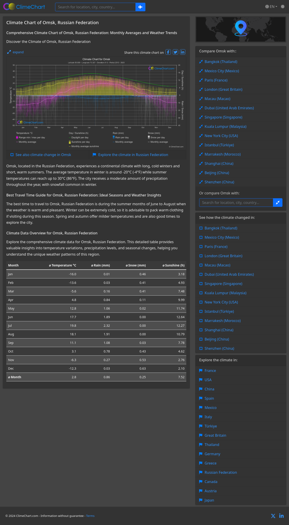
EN (270, 6)
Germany (212, 453)
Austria (211, 490)
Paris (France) (216, 80)
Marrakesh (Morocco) (222, 154)
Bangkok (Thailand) (221, 61)
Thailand (212, 444)
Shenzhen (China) (219, 182)
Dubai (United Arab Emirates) (229, 107)
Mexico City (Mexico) (222, 70)
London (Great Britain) (223, 89)
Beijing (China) (217, 172)
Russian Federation (221, 472)
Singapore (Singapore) (223, 117)
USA (208, 379)
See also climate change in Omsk (43, 154)
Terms (90, 516)
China (209, 389)
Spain (209, 398)
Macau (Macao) (217, 98)
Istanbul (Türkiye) (219, 144)
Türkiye (211, 426)
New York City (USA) (221, 135)
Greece (211, 463)
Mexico (211, 407)
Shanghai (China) (219, 163)
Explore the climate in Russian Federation (133, 154)
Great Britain (215, 435)
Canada (211, 481)
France (210, 370)
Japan (209, 500)
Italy (208, 416)
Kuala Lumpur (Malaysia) (225, 126)
